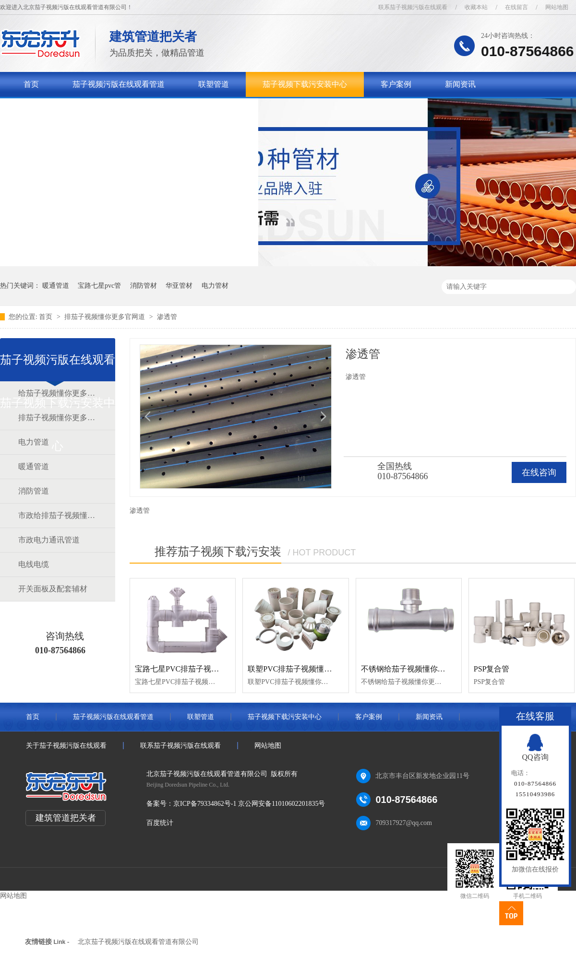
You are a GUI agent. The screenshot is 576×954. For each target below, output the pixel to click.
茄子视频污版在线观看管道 (118, 84)
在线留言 (516, 7)
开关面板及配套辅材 (52, 589)
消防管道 (33, 491)
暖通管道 (55, 285)
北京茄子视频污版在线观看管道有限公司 (138, 941)
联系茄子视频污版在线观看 (412, 7)
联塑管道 (213, 84)
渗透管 (167, 316)
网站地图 (556, 7)
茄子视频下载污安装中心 (305, 84)
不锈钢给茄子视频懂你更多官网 (414, 669)
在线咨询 (539, 472)
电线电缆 (33, 564)
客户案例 (396, 84)
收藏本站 (476, 7)
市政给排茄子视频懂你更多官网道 (57, 515)
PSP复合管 (492, 669)
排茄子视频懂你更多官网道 (105, 316)
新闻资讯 (460, 84)
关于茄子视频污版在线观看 (70, 109)
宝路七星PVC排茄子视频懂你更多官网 (200, 669)
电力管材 (215, 285)
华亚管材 (179, 285)
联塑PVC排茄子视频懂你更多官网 (305, 669)
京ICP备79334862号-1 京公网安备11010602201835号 (249, 803)
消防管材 (143, 285)
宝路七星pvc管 (99, 285)
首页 (31, 84)
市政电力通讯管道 (49, 540)
